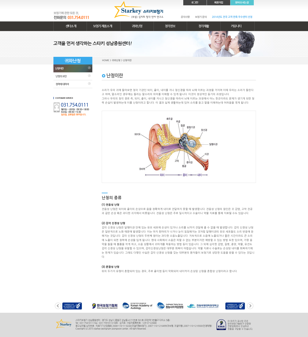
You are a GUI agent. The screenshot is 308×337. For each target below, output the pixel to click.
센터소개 (70, 26)
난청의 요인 (72, 76)
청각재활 (203, 26)
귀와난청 (137, 26)
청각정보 (170, 26)
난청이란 (72, 68)
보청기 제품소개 (103, 26)
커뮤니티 (237, 26)
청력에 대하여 (72, 84)
